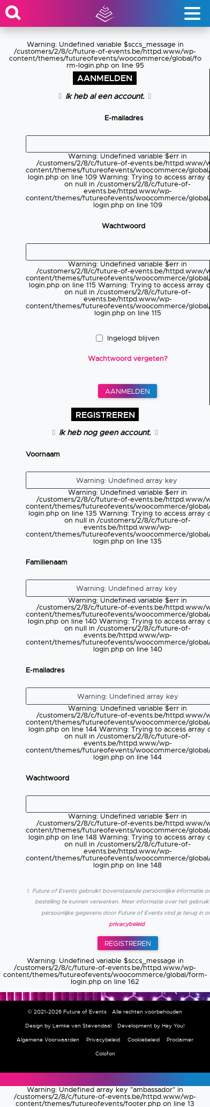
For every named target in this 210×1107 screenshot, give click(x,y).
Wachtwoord (123, 225)
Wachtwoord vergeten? (128, 358)
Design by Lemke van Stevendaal (68, 1025)
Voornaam (43, 454)
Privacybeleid (103, 1039)
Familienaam (47, 562)
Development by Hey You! (151, 1025)
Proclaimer (180, 1039)
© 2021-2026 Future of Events (67, 1011)
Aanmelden (127, 391)
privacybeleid (127, 924)
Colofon (105, 1053)
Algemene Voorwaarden (48, 1039)
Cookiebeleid (144, 1039)
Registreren (127, 943)
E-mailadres (123, 117)
